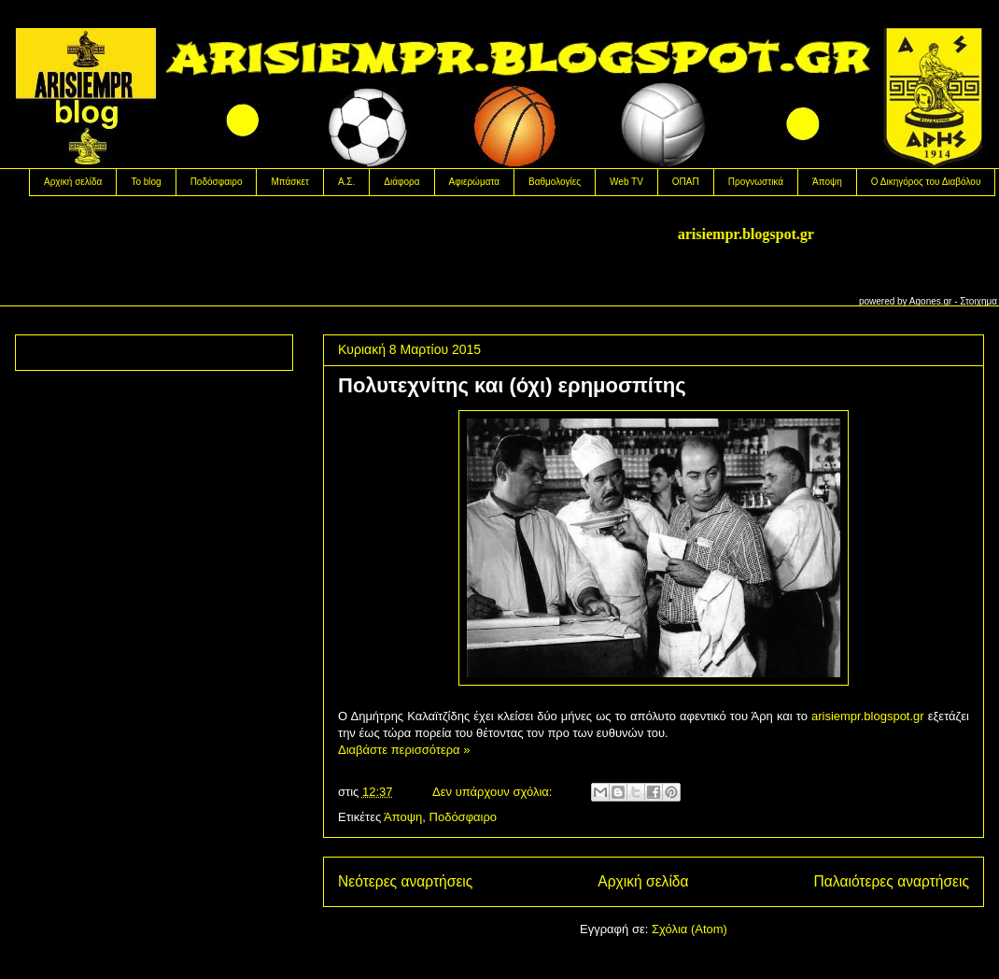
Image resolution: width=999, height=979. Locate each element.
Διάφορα (401, 182)
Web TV (626, 182)
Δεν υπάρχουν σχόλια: (494, 792)
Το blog (146, 182)
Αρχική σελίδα (73, 182)
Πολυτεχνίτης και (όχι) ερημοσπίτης (512, 385)
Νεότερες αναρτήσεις (405, 881)
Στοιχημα (978, 301)
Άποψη (827, 182)
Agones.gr (930, 301)
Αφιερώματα (474, 182)
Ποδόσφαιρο (216, 182)
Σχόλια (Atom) (689, 929)
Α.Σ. (346, 182)
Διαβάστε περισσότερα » (404, 750)
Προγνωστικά (755, 182)
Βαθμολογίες (554, 182)
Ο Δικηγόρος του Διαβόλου (926, 182)
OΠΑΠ (685, 182)
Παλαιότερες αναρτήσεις (891, 881)
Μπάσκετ (289, 182)
